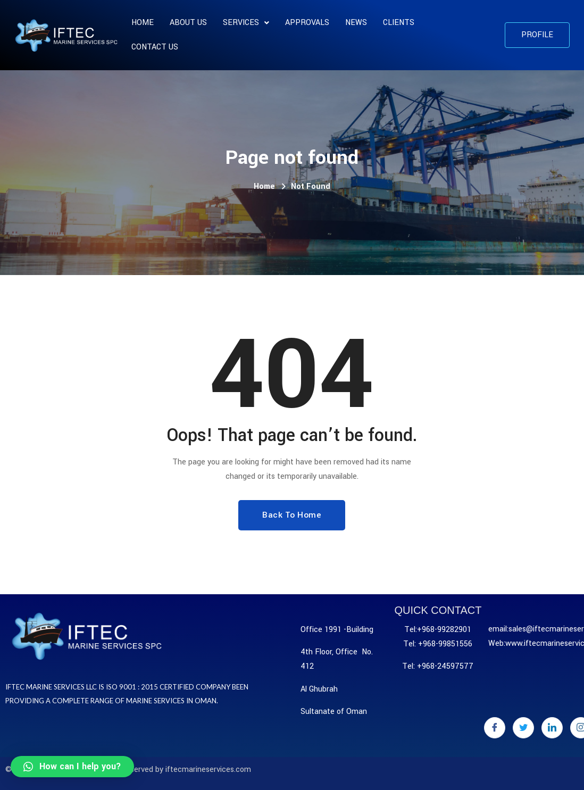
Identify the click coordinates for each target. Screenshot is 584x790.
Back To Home (291, 515)
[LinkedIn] (552, 727)
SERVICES (246, 22)
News (356, 22)
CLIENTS (398, 22)
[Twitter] (523, 727)
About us (188, 22)
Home (142, 22)
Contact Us (154, 47)
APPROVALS (307, 22)
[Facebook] (494, 727)
